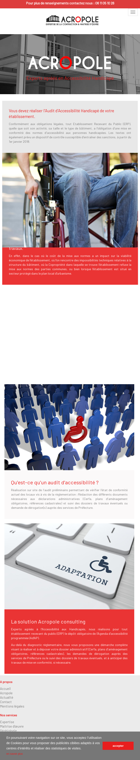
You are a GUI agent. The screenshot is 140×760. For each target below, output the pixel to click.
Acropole (6, 693)
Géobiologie (8, 731)
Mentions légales (12, 706)
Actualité (6, 697)
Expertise (7, 722)
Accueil (5, 689)
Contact (6, 702)
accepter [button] (118, 745)
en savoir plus (14, 753)
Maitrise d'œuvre (12, 726)
